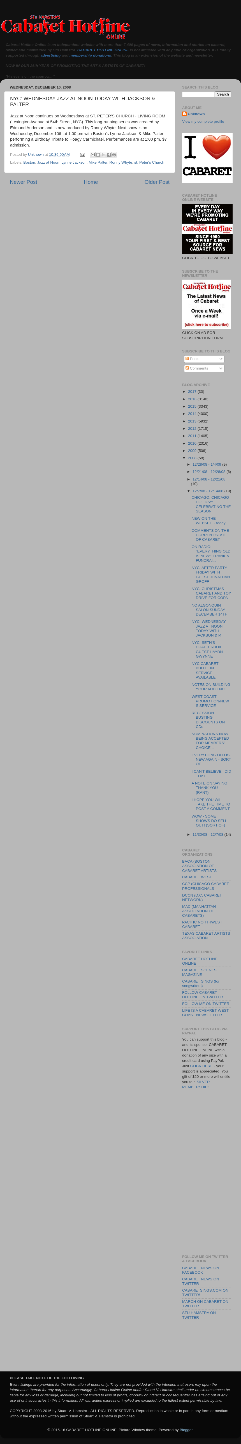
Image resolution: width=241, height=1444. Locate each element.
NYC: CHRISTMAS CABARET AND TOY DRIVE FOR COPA (211, 593)
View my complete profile (203, 121)
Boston (29, 162)
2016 (193, 399)
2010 (193, 443)
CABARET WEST (197, 877)
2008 (193, 458)
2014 (193, 414)
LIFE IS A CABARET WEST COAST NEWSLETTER (205, 1012)
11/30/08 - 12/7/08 (208, 834)
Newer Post (23, 182)
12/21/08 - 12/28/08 (209, 472)
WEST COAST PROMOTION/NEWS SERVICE (210, 701)
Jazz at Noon (48, 162)
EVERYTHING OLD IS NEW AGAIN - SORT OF (211, 759)
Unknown (196, 114)
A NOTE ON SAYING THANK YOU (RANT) (209, 787)
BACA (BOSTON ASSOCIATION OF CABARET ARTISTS (199, 865)
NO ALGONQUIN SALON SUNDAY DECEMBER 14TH (210, 609)
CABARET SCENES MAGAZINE (199, 972)
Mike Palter (98, 162)
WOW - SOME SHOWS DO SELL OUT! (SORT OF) (209, 820)
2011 (193, 436)
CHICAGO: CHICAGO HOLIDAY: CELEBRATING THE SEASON (211, 504)
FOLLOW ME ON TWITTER (206, 1004)
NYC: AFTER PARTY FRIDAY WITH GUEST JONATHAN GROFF (211, 575)
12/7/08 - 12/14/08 (208, 491)
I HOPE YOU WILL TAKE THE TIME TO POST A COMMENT (211, 804)
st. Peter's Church (149, 162)
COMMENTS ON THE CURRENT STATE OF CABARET (210, 535)
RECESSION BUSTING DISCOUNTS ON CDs (208, 720)
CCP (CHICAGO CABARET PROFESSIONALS (205, 886)
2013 (193, 421)
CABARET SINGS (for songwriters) (200, 983)
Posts (193, 359)
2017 (193, 391)
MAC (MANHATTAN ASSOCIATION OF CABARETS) (199, 911)
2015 (193, 406)
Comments (197, 368)
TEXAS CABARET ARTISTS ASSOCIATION (206, 935)
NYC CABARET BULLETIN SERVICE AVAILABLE (205, 670)
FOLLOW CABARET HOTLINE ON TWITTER (202, 994)
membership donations (90, 55)
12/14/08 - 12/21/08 (209, 479)
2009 (193, 451)
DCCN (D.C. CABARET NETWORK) (202, 897)
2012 (193, 428)
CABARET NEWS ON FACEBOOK (200, 1270)
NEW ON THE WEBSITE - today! (209, 520)
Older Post (157, 182)
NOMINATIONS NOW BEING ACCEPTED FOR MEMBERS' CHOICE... (210, 741)
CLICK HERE (201, 1066)
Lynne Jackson (74, 162)
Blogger (186, 1430)
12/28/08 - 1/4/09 (207, 464)
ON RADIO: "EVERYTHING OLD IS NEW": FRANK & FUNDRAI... (211, 554)
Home (91, 182)
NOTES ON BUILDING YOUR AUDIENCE (211, 686)
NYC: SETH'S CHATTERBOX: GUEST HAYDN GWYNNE (207, 649)
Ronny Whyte (121, 162)
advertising (50, 55)
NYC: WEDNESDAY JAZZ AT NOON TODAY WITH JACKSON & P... (209, 628)
